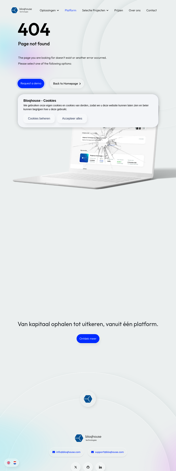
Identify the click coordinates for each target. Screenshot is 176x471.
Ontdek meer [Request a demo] (88, 338)
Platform (70, 10)
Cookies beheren (39, 118)
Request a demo (30, 83)
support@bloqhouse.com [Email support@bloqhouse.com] (107, 452)
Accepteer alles (72, 118)
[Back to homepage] (67, 83)
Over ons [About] (135, 10)
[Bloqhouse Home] (88, 438)
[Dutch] (14, 463)
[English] (7, 463)
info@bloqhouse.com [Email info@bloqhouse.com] (66, 452)
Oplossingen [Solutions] (49, 10)
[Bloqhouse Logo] (21, 10)
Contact (151, 10)
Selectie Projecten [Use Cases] (95, 10)
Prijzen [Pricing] (118, 10)
